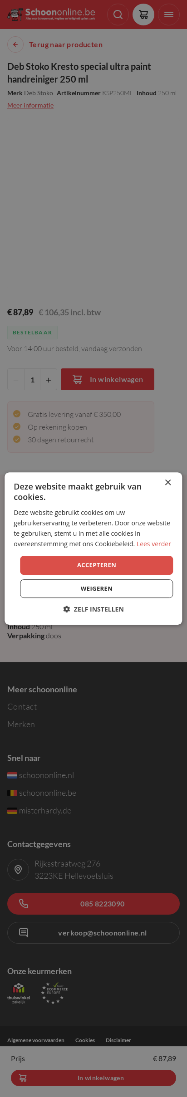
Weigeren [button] (97, 588)
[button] (93, 609)
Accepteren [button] (96, 565)
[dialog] (93, 548)
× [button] (167, 483)
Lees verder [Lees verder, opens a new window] (154, 543)
